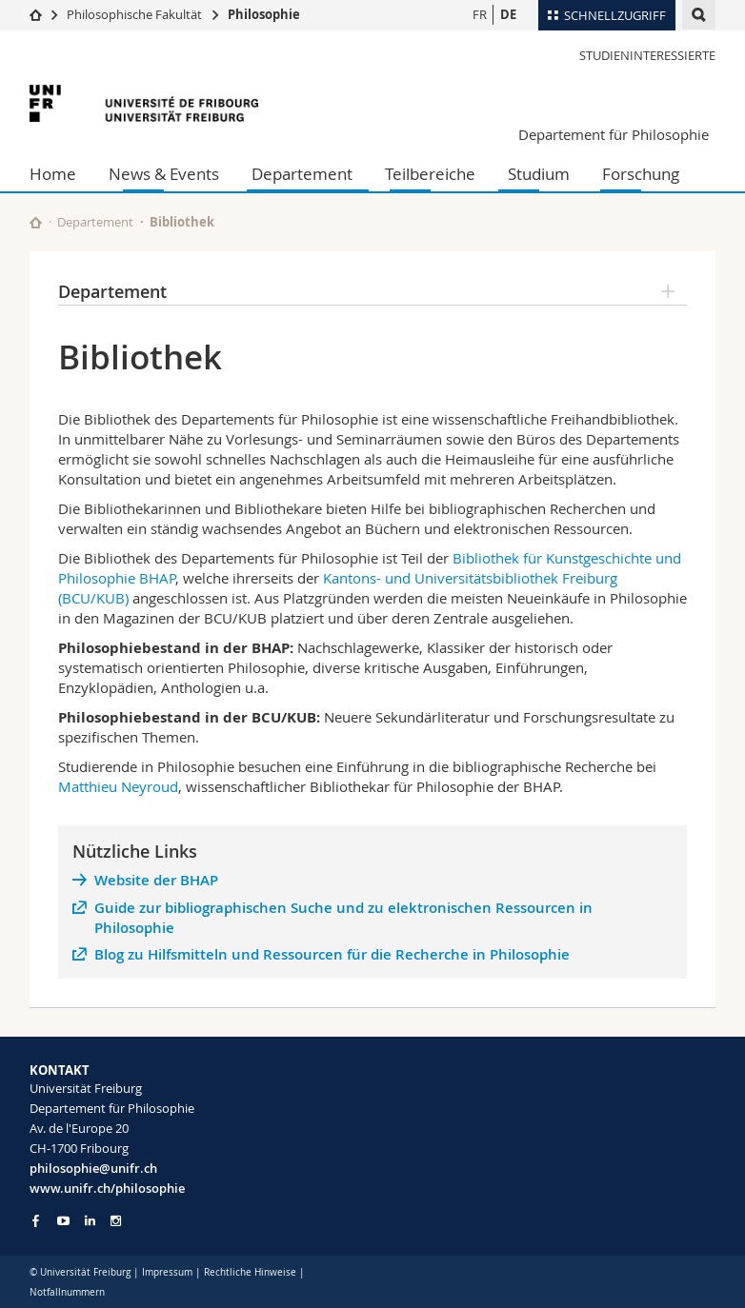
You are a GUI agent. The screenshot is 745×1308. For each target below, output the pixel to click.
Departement (302, 174)
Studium (539, 174)
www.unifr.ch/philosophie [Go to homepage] (107, 1188)
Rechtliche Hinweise (250, 1272)
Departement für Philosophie (613, 134)
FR (480, 14)
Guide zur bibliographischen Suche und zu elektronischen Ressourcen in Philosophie (343, 918)
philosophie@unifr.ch (93, 1168)
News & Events (164, 174)
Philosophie (264, 14)
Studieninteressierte (647, 55)
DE (508, 14)
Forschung (640, 174)
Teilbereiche (430, 174)
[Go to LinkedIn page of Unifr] (90, 1221)
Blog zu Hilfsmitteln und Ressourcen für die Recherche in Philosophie (332, 954)
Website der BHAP (156, 880)
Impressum (167, 1272)
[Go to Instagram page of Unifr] (116, 1221)
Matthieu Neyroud (118, 786)
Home (53, 174)
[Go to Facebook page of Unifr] (36, 1220)
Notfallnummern (67, 1292)
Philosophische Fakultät (134, 14)
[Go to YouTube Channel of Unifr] (63, 1221)
